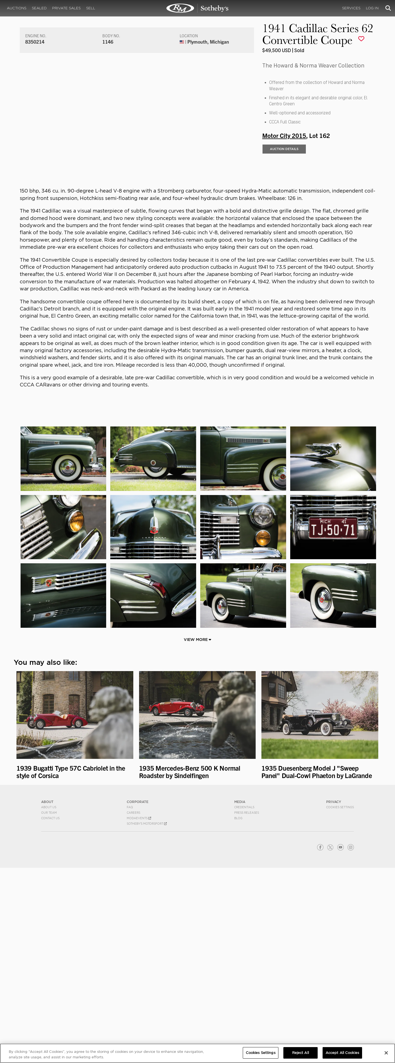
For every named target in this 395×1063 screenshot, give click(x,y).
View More (197, 835)
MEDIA (239, 997)
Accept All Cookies (342, 1053)
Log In (372, 8)
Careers (133, 1008)
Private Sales (66, 8)
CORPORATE (137, 997)
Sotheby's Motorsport (147, 1018)
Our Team (49, 1008)
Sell (90, 8)
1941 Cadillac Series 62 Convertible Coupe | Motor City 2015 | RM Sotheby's (197, 8)
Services (351, 8)
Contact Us (50, 1013)
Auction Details (284, 221)
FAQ (130, 1002)
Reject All (300, 1053)
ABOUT (47, 997)
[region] (197, 1053)
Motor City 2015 (284, 207)
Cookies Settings (340, 1002)
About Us (48, 1002)
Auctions (16, 8)
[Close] (386, 1053)
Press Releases (246, 1008)
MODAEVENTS (139, 1013)
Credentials (244, 1002)
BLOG (238, 1013)
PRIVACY (333, 997)
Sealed (39, 8)
